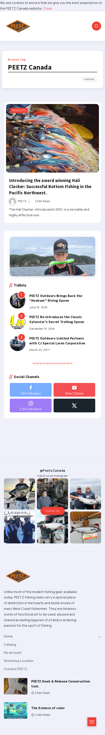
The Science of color (48, 708)
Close (47, 8)
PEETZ (22, 201)
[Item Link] (52, 138)
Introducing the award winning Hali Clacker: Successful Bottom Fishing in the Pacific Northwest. (50, 187)
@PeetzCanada (52, 470)
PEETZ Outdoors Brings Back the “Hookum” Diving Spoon (55, 298)
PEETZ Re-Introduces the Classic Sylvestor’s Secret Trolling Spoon (56, 319)
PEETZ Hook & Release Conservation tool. (60, 683)
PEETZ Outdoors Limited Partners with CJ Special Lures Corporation (57, 340)
